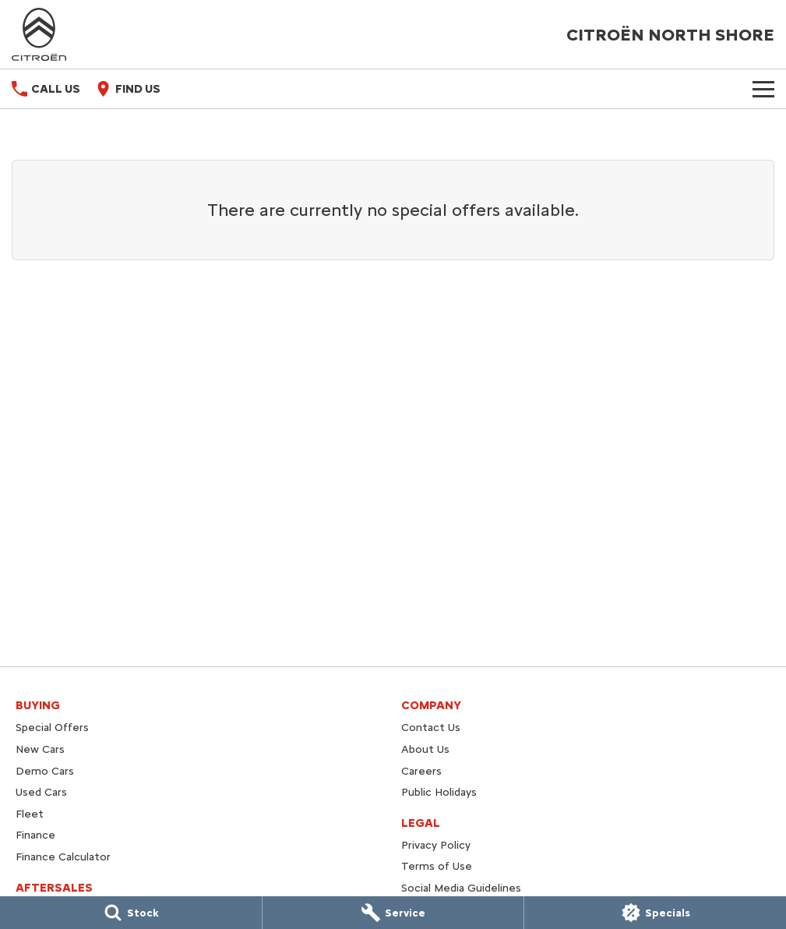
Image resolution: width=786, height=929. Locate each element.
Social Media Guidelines (461, 888)
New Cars (40, 749)
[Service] (393, 912)
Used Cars (41, 792)
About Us (425, 749)
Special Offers (52, 727)
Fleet (30, 814)
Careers (421, 771)
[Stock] (131, 912)
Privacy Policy (436, 845)
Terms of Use (436, 866)
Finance (35, 835)
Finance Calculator (63, 857)
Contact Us (430, 727)
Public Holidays (439, 792)
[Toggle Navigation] (763, 88)
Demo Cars (45, 771)
